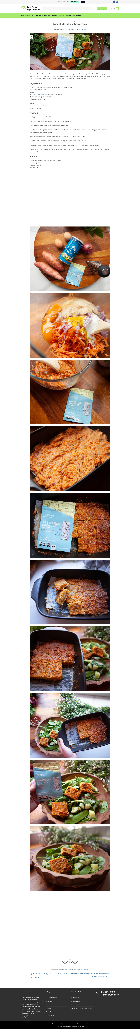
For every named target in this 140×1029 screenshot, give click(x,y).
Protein (48, 1005)
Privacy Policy (75, 1005)
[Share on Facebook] (63, 962)
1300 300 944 (25, 1011)
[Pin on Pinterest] (73, 962)
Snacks (48, 1008)
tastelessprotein (85, 969)
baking (78, 969)
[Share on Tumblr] (76, 962)
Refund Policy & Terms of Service (81, 1008)
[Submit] (90, 8)
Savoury (72, 21)
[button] (102, 8)
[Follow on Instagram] (117, 1)
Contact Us (75, 997)
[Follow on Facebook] (114, 1)
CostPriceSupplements (78, 29)
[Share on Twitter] (66, 962)
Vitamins (49, 1012)
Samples (49, 1001)
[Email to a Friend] (70, 962)
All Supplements (51, 997)
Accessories (50, 1015)
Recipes (67, 21)
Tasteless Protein (42, 94)
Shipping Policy (76, 1001)
